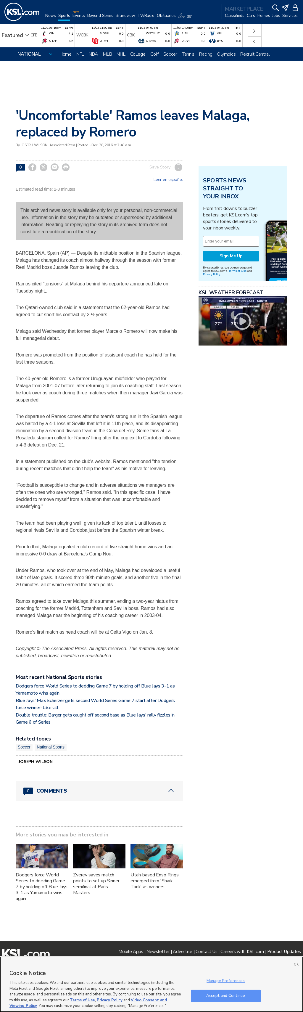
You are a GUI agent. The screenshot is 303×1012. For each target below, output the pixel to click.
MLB (107, 54)
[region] (151, 984)
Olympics (226, 54)
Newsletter (158, 952)
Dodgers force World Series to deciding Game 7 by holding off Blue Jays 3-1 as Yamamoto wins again (41, 887)
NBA (93, 54)
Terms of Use (237, 271)
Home (65, 54)
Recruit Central (255, 54)
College (138, 54)
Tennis (188, 54)
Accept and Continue (225, 995)
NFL (80, 54)
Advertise (182, 952)
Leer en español (168, 180)
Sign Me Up (231, 256)
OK (296, 964)
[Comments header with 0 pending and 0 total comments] (99, 791)
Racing (205, 54)
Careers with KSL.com (242, 952)
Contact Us (206, 952)
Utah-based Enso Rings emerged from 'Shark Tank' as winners (154, 881)
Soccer (170, 54)
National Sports (51, 747)
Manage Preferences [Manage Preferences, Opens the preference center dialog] (226, 981)
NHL (121, 54)
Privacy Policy (211, 274)
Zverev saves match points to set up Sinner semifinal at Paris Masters (96, 884)
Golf (154, 54)
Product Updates (284, 952)
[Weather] (186, 18)
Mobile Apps (130, 952)
